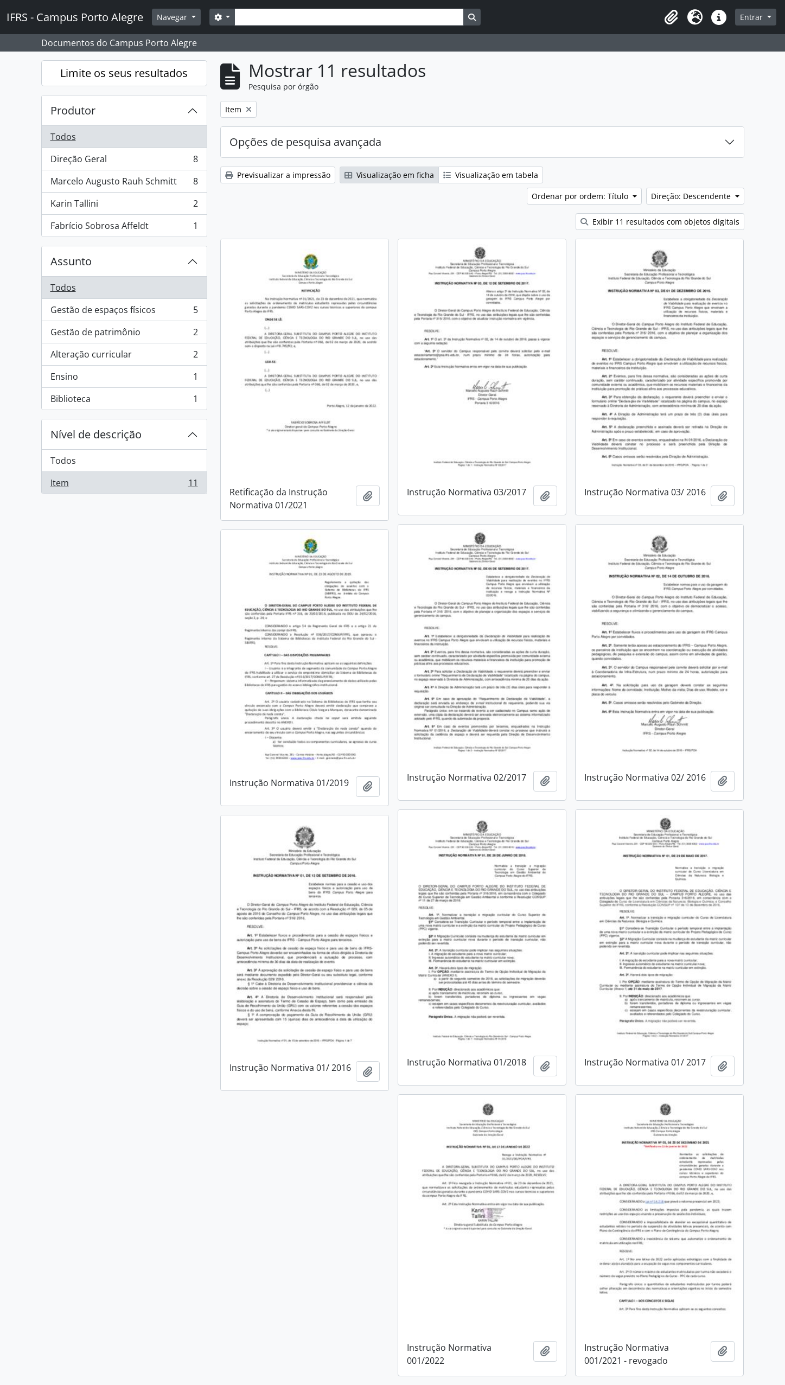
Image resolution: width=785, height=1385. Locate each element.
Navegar (173, 17)
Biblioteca (124, 401)
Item (124, 485)
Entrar (752, 17)
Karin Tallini (124, 206)
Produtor (72, 110)
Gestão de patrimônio (124, 334)
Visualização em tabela (490, 175)
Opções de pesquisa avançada (305, 142)
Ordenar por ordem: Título (581, 196)
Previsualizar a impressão (277, 175)
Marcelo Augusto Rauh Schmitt (124, 184)
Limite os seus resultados (124, 73)
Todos (63, 137)
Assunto (71, 261)
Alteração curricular (124, 357)
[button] (671, 17)
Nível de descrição (96, 434)
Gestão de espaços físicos (124, 312)
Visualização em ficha (389, 175)
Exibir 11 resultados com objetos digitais (659, 221)
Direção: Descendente (692, 196)
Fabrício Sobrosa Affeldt (124, 228)
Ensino (124, 379)
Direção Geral (124, 161)
